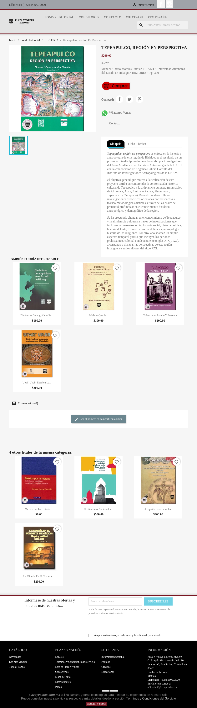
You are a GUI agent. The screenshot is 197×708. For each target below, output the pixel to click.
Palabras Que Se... (98, 315)
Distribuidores (63, 681)
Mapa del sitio (63, 676)
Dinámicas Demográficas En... (36, 315)
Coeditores (89, 17)
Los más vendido (18, 661)
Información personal (112, 656)
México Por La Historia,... (39, 509)
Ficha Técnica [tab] (137, 143)
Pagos (58, 686)
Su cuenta (110, 650)
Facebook (161, 4)
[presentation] (120, 625)
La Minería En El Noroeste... (38, 576)
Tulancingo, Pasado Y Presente (160, 315)
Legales (59, 656)
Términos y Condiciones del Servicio (151, 698)
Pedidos (105, 661)
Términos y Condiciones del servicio (75, 661)
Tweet (129, 99)
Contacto (112, 17)
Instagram (169, 4)
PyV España (157, 17)
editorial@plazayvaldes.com (163, 687)
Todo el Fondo (17, 666)
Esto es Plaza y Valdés (67, 666)
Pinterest (139, 99)
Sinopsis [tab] (115, 143)
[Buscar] (162, 25)
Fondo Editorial (59, 17)
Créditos (105, 666)
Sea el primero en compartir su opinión (99, 419)
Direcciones (107, 671)
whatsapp (134, 17)
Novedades (15, 656)
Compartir (119, 99)
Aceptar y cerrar (96, 703)
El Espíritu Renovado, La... (158, 509)
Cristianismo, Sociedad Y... (98, 509)
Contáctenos (61, 671)
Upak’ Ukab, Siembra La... (37, 382)
